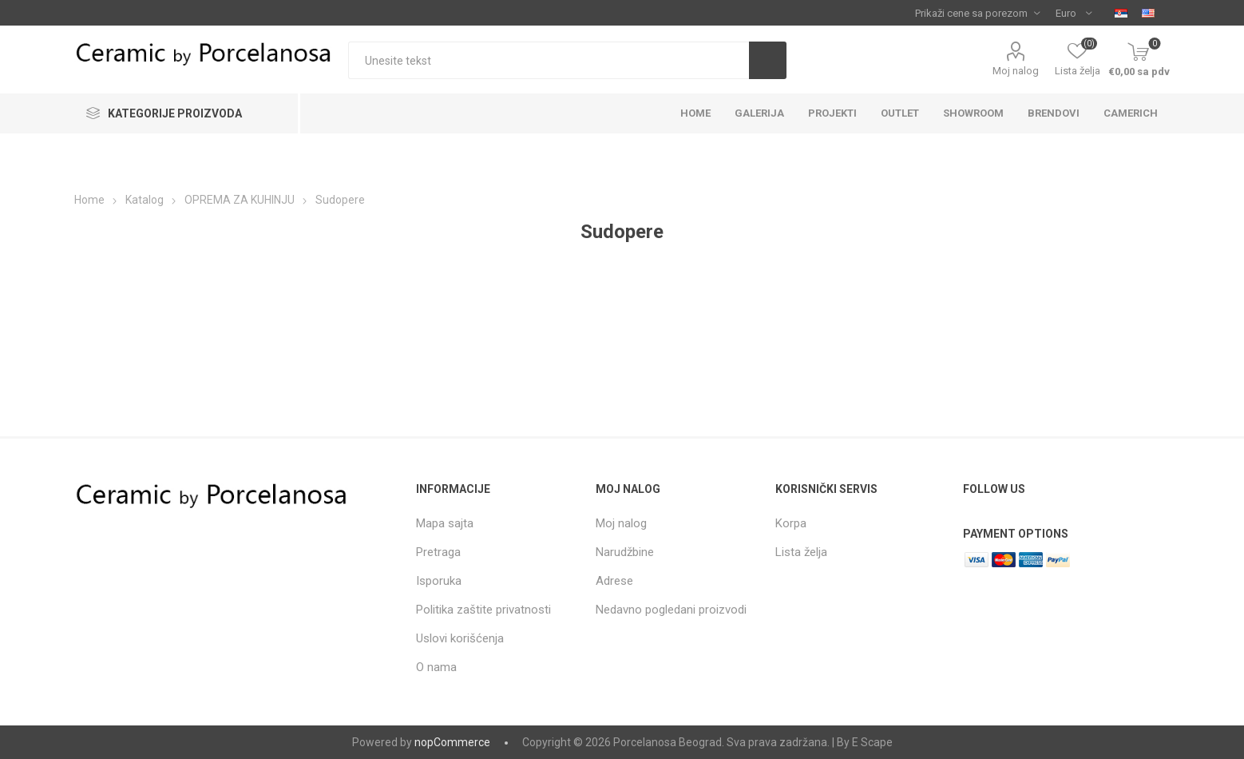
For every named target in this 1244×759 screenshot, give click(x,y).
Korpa (790, 523)
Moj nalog (1015, 71)
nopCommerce (452, 742)
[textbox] (548, 60)
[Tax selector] (977, 13)
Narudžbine (625, 552)
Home (89, 199)
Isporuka (439, 581)
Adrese (614, 581)
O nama (436, 667)
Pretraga (438, 552)
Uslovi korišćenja (460, 638)
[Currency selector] (1073, 13)
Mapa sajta (444, 523)
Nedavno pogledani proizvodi (671, 609)
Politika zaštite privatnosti (483, 609)
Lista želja (801, 552)
